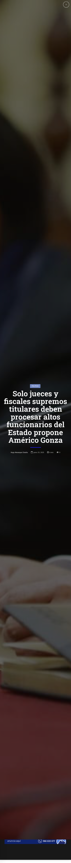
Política (35, 349)
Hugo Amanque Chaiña (19, 415)
